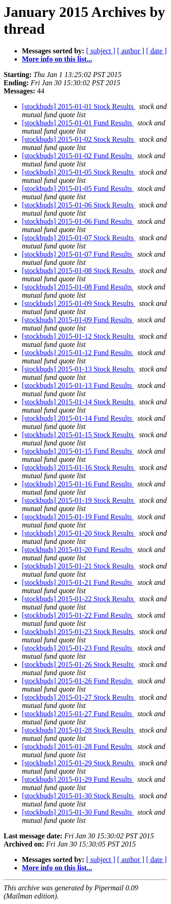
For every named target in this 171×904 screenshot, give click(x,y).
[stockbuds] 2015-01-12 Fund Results (78, 352)
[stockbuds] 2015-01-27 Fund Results (78, 714)
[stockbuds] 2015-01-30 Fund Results (78, 812)
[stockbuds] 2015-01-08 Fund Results (78, 287)
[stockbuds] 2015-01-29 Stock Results (78, 763)
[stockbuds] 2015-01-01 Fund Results (78, 123)
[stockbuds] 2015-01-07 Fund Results (78, 254)
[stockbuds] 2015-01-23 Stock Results (78, 631)
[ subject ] (100, 51)
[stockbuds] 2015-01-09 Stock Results (78, 303)
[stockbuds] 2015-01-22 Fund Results (78, 615)
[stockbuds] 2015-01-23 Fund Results (78, 648)
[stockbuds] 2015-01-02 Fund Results (78, 156)
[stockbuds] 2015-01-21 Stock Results (78, 566)
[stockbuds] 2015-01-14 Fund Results (78, 418)
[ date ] (156, 51)
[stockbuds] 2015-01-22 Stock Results (78, 599)
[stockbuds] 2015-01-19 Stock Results (78, 500)
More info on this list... (57, 59)
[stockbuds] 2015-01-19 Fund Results (78, 517)
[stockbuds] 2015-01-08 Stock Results (78, 270)
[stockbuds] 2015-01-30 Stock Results (78, 796)
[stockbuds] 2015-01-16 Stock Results (78, 467)
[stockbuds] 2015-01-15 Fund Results (78, 451)
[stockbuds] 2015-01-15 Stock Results (78, 435)
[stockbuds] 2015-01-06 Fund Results (78, 221)
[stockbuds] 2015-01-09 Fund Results (78, 320)
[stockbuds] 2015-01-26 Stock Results (78, 664)
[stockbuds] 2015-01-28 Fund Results (78, 746)
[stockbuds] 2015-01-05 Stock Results (78, 172)
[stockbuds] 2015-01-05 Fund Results (78, 188)
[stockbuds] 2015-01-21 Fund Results (78, 582)
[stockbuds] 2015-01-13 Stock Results (78, 369)
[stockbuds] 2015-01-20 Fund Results (78, 549)
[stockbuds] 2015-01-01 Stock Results (78, 106)
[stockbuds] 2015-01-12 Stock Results (78, 336)
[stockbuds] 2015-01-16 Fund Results (78, 484)
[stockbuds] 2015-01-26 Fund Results (78, 681)
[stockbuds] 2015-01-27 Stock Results (78, 697)
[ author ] (131, 51)
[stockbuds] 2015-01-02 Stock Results (78, 139)
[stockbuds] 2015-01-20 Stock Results (78, 533)
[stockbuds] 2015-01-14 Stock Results (78, 402)
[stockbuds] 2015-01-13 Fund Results (78, 385)
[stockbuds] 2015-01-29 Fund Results (78, 779)
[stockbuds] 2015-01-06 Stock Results (78, 205)
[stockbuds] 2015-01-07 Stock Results (78, 238)
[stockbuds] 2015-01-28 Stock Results (78, 730)
